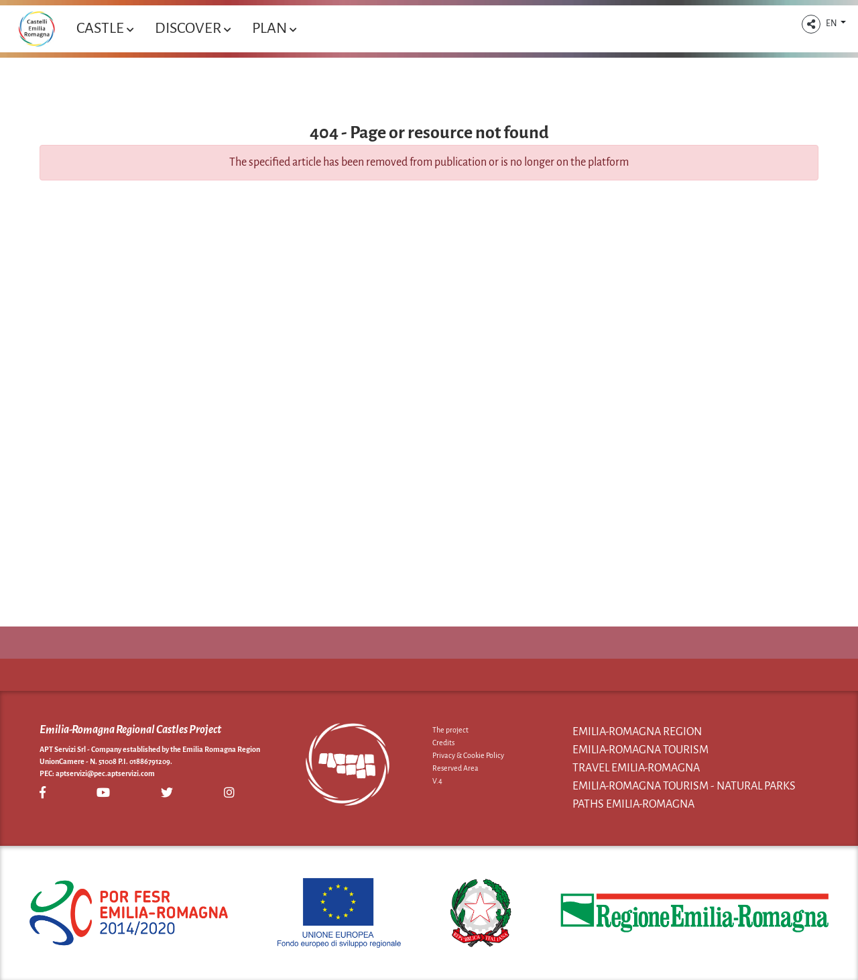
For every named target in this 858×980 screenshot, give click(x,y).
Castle (104, 28)
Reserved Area (455, 768)
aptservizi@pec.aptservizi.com (105, 773)
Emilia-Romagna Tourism (640, 750)
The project (450, 730)
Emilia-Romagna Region (637, 732)
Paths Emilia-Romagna (633, 804)
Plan (274, 28)
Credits (443, 743)
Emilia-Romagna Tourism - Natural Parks (684, 786)
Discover (193, 28)
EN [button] (832, 23)
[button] (811, 24)
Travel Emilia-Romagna (636, 768)
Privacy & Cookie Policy (468, 755)
